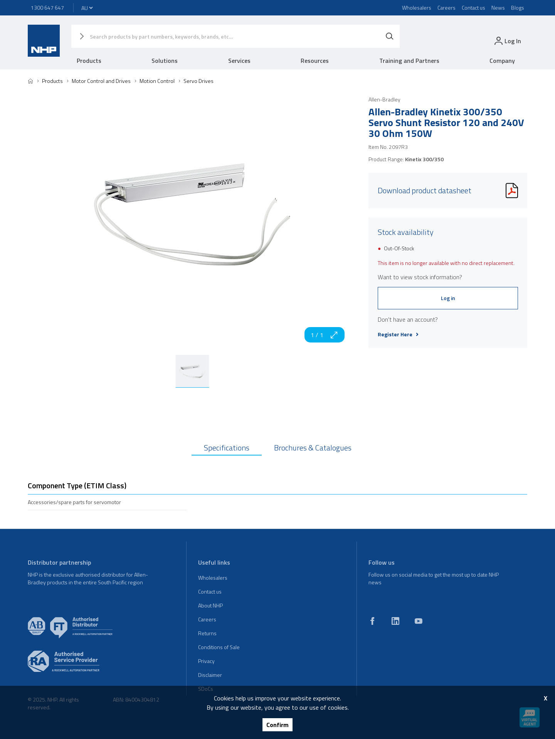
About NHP (210, 605)
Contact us (473, 7)
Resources (315, 60)
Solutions (164, 60)
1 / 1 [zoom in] (324, 334)
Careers (446, 7)
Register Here (398, 334)
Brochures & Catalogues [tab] (313, 448)
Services (239, 60)
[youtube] (418, 621)
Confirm (277, 724)
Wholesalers (416, 7)
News (498, 7)
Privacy (206, 661)
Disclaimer (210, 675)
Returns (207, 633)
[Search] (390, 36)
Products (89, 60)
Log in (448, 298)
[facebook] (372, 621)
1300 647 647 (47, 7)
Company (502, 60)
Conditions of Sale (219, 647)
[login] (507, 41)
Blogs (517, 7)
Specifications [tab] (226, 448)
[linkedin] (395, 621)
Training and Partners (409, 60)
